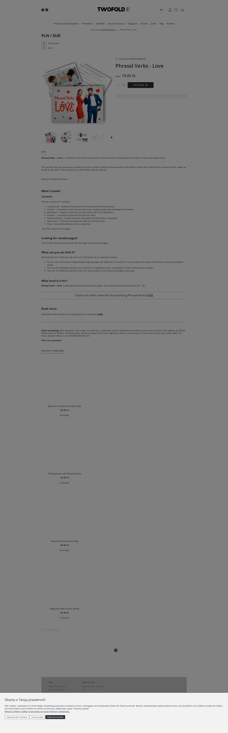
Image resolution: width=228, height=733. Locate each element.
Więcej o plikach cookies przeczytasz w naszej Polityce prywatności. (37, 711)
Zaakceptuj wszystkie (55, 717)
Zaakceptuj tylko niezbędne (16, 717)
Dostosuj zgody (37, 717)
